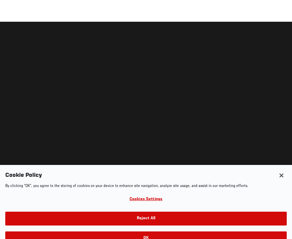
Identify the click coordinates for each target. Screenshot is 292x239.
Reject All (146, 228)
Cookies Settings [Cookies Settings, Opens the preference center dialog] (146, 208)
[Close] (281, 184)
